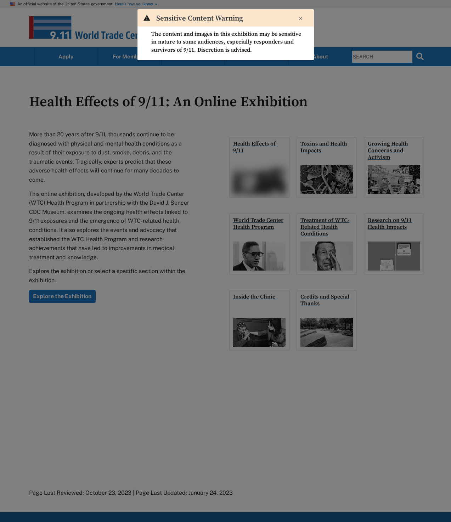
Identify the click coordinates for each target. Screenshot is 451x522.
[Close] (301, 19)
